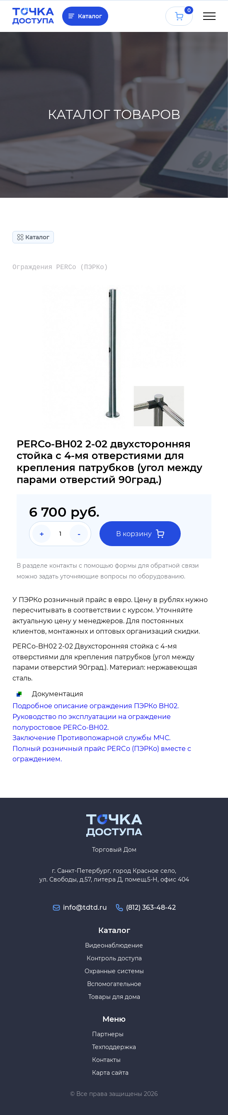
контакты (63, 565)
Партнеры (108, 1034)
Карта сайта (110, 1072)
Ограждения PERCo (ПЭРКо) (60, 267)
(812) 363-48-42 (151, 907)
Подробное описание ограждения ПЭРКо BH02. (95, 706)
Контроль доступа (114, 958)
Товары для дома (114, 997)
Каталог (90, 16)
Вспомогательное (114, 984)
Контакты (106, 1060)
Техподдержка (114, 1047)
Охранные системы (114, 971)
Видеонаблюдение (114, 945)
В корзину (140, 534)
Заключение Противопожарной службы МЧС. (91, 738)
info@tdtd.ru (85, 907)
